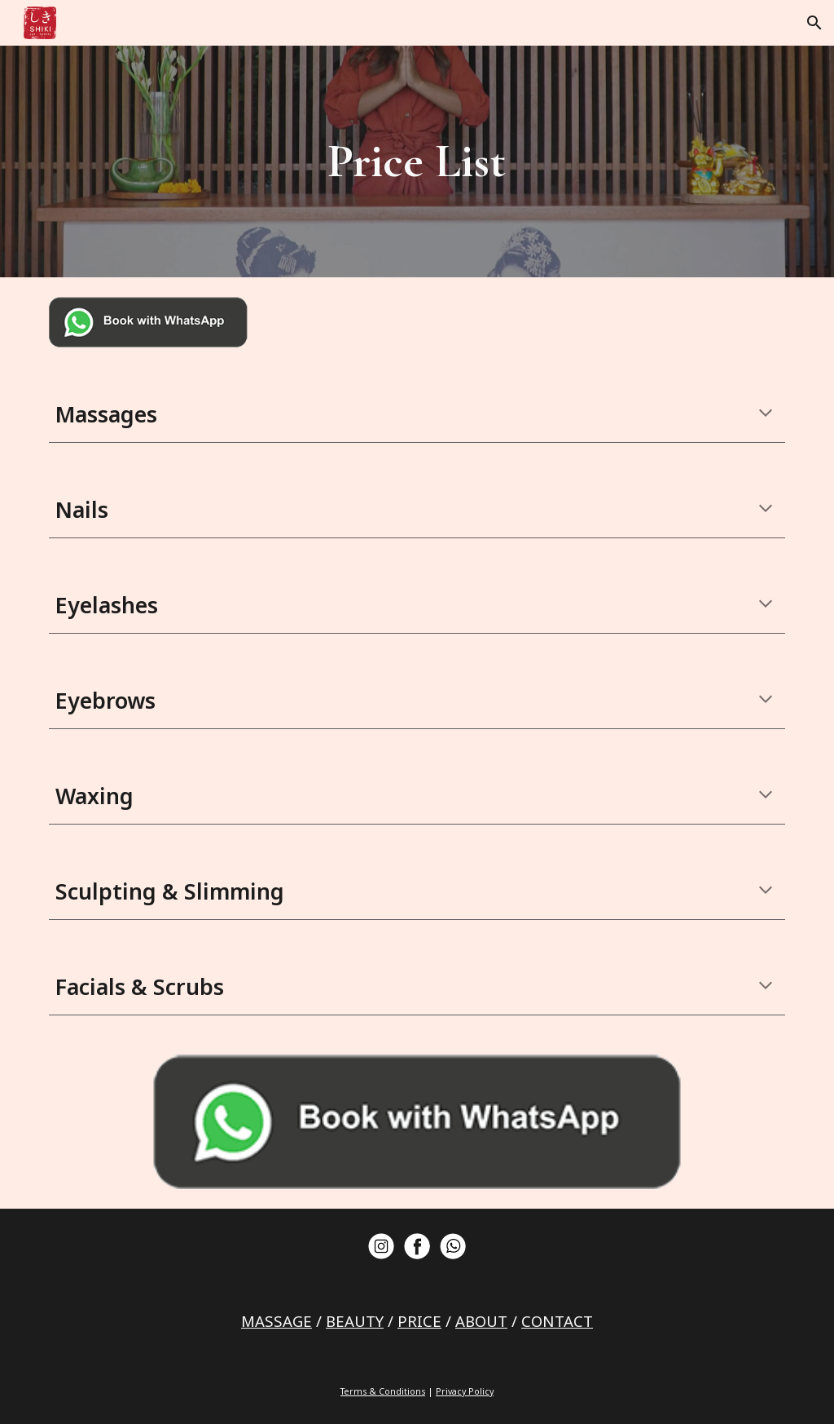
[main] (416, 161)
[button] (814, 22)
